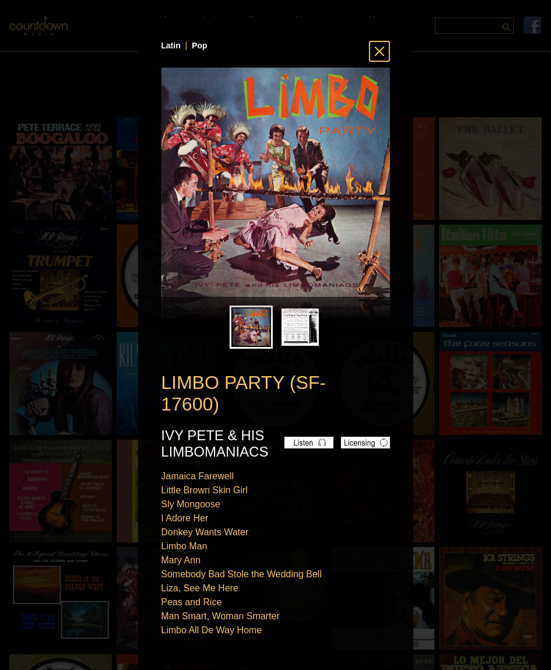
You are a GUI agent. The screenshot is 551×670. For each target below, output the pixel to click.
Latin (170, 45)
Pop (199, 45)
